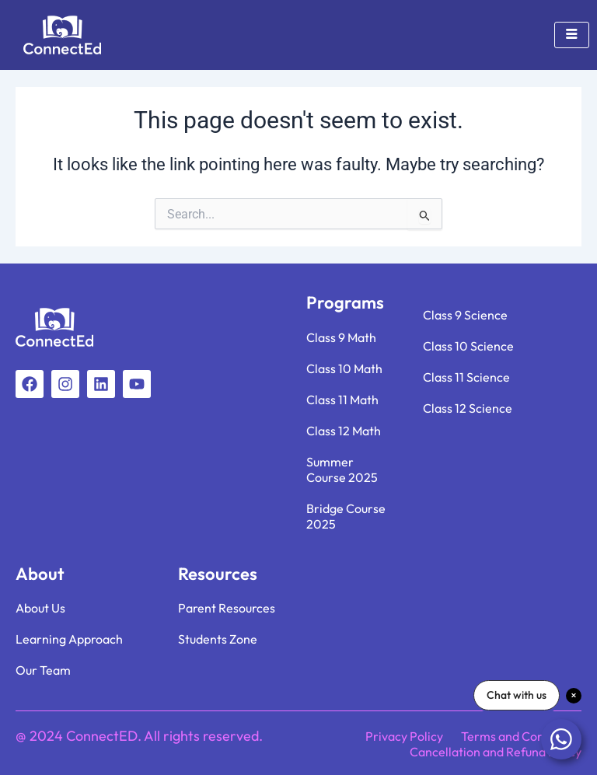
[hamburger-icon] (571, 35)
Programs (345, 302)
